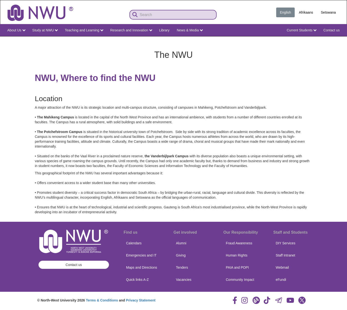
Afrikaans (306, 12)
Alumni (181, 243)
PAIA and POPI (237, 267)
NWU (336, 41)
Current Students (302, 30)
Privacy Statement (140, 300)
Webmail (282, 267)
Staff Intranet (285, 255)
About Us (16, 30)
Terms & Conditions (102, 300)
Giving (181, 255)
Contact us (331, 30)
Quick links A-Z (137, 280)
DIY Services (285, 243)
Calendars (134, 243)
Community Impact (240, 280)
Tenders (182, 267)
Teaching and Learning (84, 30)
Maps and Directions (141, 267)
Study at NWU (45, 30)
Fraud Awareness (239, 243)
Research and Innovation (131, 30)
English (285, 12)
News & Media (190, 30)
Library (164, 30)
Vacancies (184, 280)
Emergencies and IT (141, 255)
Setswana (328, 12)
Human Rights (236, 255)
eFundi (281, 280)
